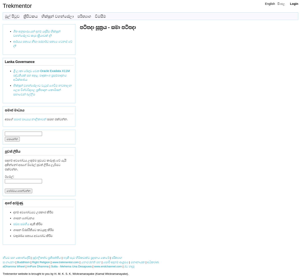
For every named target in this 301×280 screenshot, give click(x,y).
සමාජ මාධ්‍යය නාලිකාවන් (30, 119)
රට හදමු (129, 266)
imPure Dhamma (38, 266)
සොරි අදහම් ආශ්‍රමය (115, 262)
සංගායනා (9, 262)
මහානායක (138, 262)
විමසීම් (100, 16)
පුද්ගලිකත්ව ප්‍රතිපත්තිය (46, 257)
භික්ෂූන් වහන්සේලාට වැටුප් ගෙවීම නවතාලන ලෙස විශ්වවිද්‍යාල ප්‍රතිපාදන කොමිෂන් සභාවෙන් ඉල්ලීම (42, 90)
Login (294, 3)
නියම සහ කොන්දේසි (16, 257)
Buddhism (23, 262)
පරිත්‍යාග (84, 16)
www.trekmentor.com (65, 262)
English (270, 3)
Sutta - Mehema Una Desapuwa (71, 266)
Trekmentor (17, 6)
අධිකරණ (153, 262)
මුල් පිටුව (12, 16)
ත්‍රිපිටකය (30, 16)
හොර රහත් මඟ (91, 262)
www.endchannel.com (108, 266)
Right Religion (41, 262)
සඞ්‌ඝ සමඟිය (21, 224)
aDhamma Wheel (14, 266)
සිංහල (281, 3)
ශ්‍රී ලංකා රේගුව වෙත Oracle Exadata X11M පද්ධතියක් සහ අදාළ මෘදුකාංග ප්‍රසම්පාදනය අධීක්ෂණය (41, 75)
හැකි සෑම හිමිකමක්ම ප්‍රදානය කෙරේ (86, 257)
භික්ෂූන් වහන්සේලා (57, 16)
